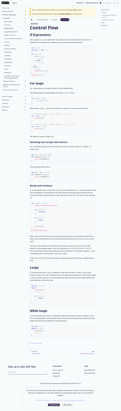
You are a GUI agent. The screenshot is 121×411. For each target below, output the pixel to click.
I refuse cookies (67, 404)
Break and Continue (108, 20)
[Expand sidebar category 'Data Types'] (25, 21)
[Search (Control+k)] (111, 3)
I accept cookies (54, 404)
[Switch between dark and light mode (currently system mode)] (100, 2)
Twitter (56, 376)
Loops (102, 23)
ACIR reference (92, 3)
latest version (65, 14)
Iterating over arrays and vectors (109, 16)
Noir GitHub (89, 370)
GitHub (79, 3)
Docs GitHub (89, 373)
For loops (103, 12)
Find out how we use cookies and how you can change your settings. (60, 400)
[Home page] (31, 19)
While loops (104, 25)
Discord (56, 373)
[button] (14, 11)
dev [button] (14, 3)
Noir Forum (58, 370)
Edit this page (36, 343)
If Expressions (105, 9)
